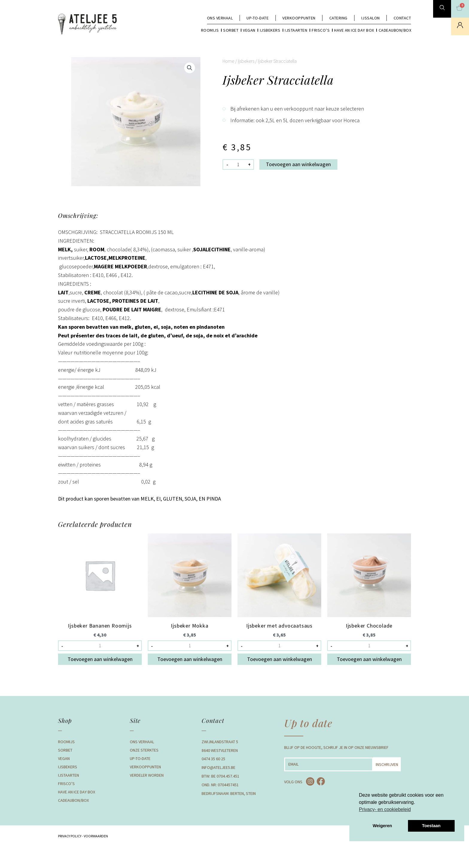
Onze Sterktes (144, 750)
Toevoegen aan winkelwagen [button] (100, 659)
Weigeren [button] (382, 825)
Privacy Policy (69, 836)
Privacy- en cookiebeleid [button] (385, 809)
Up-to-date (257, 18)
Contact (402, 18)
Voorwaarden (95, 836)
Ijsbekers (270, 30)
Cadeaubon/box (395, 30)
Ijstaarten (296, 30)
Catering (338, 18)
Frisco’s (321, 30)
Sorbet (230, 30)
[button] (189, 67)
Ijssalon (370, 18)
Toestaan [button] (431, 825)
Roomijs (210, 30)
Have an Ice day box (354, 30)
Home (228, 61)
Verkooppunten (299, 18)
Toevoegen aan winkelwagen (298, 164)
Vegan (249, 30)
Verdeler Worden (147, 775)
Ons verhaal (220, 18)
